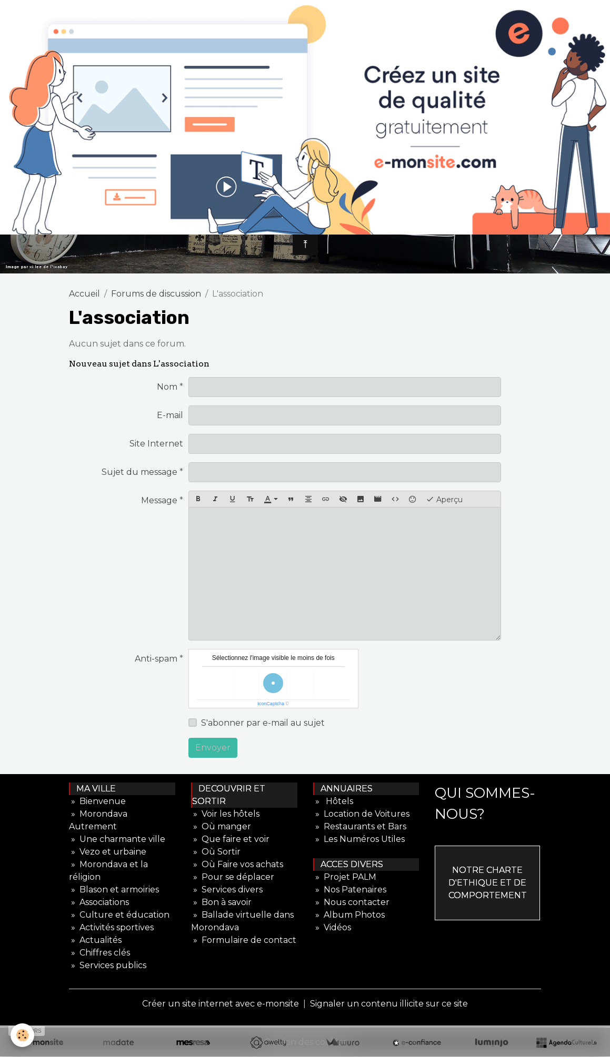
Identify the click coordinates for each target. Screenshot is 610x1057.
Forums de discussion (156, 294)
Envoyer (213, 748)
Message (159, 500)
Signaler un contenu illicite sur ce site (389, 1004)
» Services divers (227, 890)
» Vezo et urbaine (107, 852)
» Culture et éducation (119, 915)
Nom (167, 387)
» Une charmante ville (117, 839)
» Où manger (221, 826)
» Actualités (95, 940)
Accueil (84, 294)
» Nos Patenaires (349, 890)
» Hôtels (333, 801)
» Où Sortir (216, 852)
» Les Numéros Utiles (359, 839)
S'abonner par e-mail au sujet (263, 723)
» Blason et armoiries (114, 890)
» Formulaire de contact (243, 940)
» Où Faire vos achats (237, 864)
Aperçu (444, 499)
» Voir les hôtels (225, 814)
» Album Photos (349, 915)
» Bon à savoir (221, 902)
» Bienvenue (97, 801)
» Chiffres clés (99, 953)
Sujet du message (139, 472)
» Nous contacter (351, 902)
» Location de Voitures (361, 814)
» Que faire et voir (230, 839)
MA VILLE (93, 789)
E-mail (170, 415)
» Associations (99, 902)
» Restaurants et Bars (359, 826)
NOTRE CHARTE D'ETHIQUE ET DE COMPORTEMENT (487, 882)
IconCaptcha (270, 703)
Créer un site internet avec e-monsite (220, 1004)
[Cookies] (22, 1035)
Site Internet (156, 444)
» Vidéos (332, 927)
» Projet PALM (344, 877)
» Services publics (107, 965)
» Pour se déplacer (232, 877)
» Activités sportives (111, 927)
